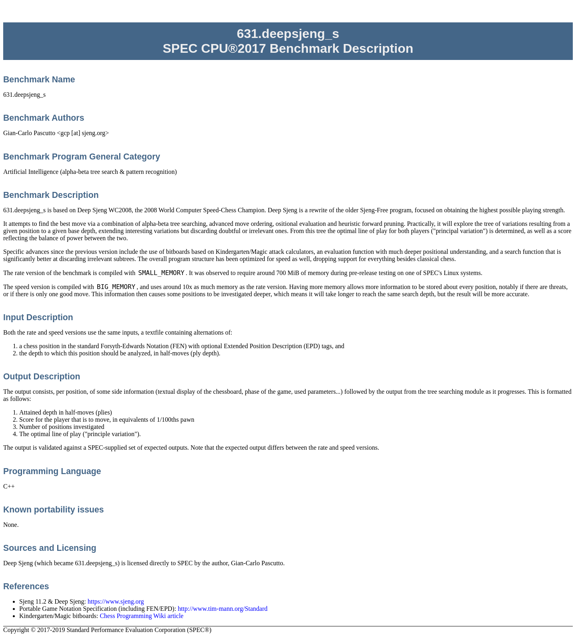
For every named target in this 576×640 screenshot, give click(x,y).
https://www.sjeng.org (116, 601)
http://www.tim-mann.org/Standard (222, 608)
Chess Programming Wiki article (141, 615)
